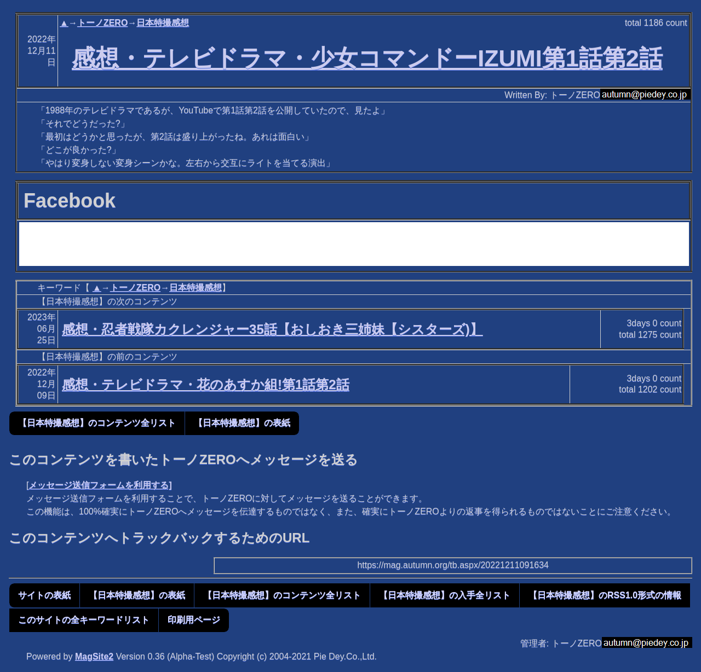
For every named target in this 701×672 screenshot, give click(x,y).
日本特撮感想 (162, 22)
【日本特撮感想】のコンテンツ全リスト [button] (97, 422)
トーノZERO (102, 22)
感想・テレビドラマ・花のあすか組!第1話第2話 (205, 384)
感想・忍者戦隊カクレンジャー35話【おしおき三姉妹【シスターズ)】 (272, 329)
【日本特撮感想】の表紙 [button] (242, 422)
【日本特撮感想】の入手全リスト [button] (444, 595)
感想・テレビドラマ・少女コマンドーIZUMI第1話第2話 (367, 58)
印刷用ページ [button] (194, 619)
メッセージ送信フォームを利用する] (99, 485)
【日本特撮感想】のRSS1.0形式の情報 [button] (604, 595)
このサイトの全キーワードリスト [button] (84, 619)
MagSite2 (94, 656)
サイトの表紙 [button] (44, 595)
